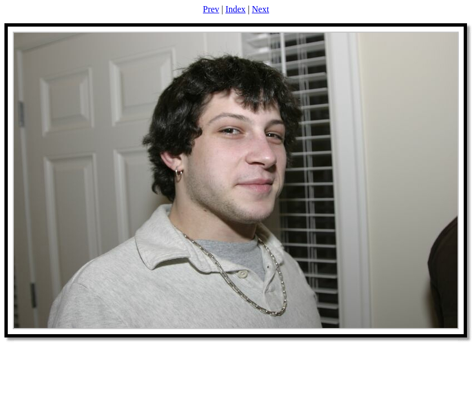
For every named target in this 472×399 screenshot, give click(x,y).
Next (260, 9)
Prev (211, 9)
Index (235, 9)
